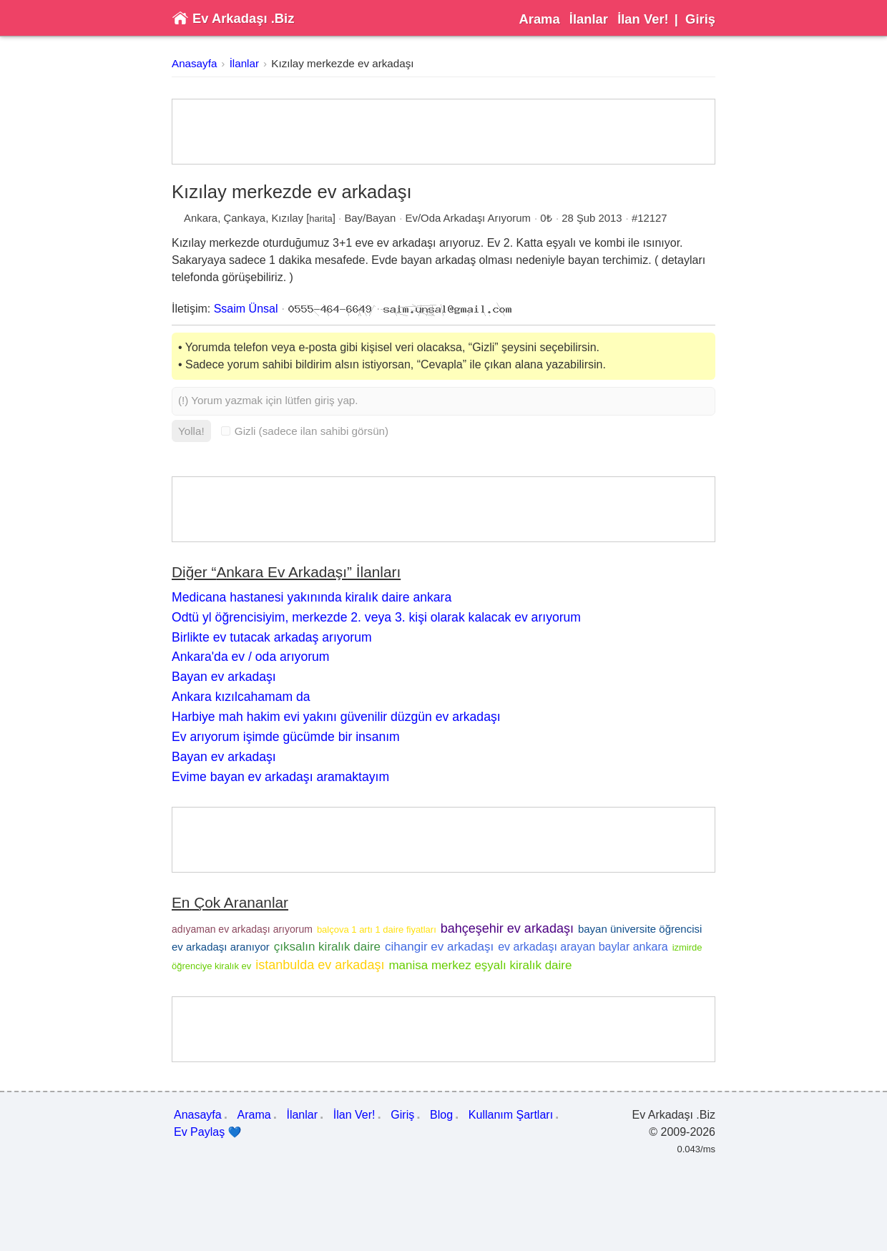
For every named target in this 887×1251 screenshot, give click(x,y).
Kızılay (287, 218)
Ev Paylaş (208, 1132)
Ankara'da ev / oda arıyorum (250, 656)
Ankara (200, 218)
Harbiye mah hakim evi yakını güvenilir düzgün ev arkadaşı (336, 717)
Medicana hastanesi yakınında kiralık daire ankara (311, 597)
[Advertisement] (443, 131)
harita (321, 218)
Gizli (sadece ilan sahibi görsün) (304, 431)
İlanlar (588, 18)
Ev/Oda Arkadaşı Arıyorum (468, 218)
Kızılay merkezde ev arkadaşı (342, 63)
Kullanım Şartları (511, 1115)
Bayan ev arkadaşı (224, 676)
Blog (441, 1115)
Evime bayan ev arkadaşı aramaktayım (280, 777)
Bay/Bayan (370, 218)
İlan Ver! (643, 18)
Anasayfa (194, 63)
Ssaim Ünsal (246, 309)
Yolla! (191, 431)
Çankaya (244, 218)
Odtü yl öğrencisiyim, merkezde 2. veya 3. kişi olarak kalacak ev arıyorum (376, 617)
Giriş (700, 18)
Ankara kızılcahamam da (241, 697)
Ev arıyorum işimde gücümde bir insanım (286, 737)
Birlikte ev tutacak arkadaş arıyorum (272, 637)
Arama (539, 18)
